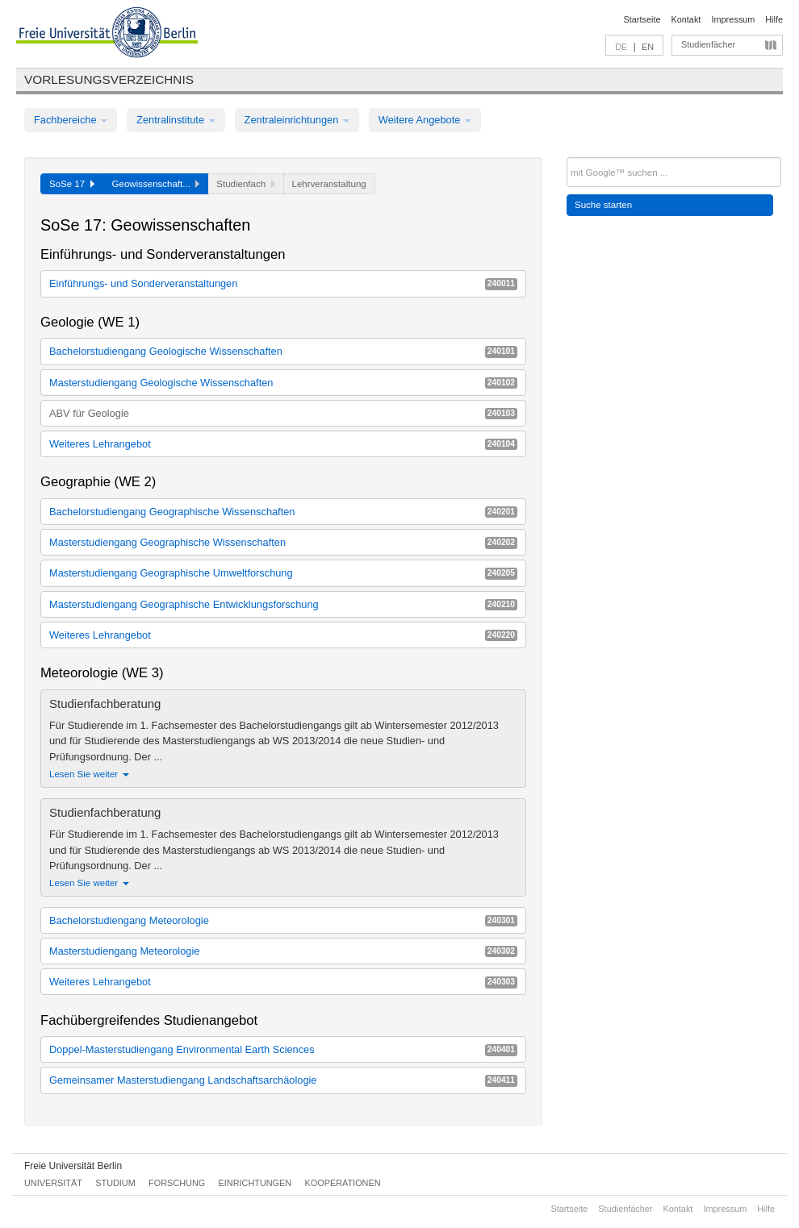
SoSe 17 (71, 184)
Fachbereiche (70, 120)
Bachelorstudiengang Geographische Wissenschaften (283, 512)
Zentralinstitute (175, 120)
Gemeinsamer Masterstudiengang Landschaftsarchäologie (283, 1080)
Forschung (177, 1183)
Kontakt (686, 19)
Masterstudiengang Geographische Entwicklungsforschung (283, 604)
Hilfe (774, 19)
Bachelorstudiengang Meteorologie (283, 920)
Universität (53, 1183)
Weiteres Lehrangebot (283, 444)
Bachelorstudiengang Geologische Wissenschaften (283, 351)
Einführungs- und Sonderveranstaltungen (283, 283)
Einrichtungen (255, 1183)
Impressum (733, 19)
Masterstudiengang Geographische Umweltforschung (283, 573)
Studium (115, 1183)
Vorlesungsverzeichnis (109, 79)
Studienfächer (708, 44)
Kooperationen (343, 1183)
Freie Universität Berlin (73, 1166)
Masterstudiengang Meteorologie (283, 951)
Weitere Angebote (425, 120)
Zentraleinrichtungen (297, 120)
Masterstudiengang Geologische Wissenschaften (283, 383)
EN (648, 47)
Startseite (642, 19)
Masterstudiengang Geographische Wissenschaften (283, 542)
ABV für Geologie (283, 413)
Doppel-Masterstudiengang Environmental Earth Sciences (283, 1049)
